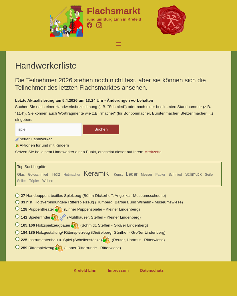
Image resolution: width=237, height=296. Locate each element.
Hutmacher (71, 175)
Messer (146, 175)
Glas (21, 174)
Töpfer (34, 181)
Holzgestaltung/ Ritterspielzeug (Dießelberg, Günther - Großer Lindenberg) (93, 232)
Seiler (21, 181)
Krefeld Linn (84, 270)
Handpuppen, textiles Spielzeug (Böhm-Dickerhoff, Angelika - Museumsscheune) (93, 195)
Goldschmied (38, 175)
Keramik (97, 173)
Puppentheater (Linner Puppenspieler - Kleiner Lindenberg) (80, 209)
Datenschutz (151, 270)
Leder (132, 174)
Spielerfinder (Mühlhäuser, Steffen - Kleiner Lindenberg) (81, 217)
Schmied (175, 175)
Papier (161, 175)
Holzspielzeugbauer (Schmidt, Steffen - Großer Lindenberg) (84, 225)
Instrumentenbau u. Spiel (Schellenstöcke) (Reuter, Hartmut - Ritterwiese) (93, 240)
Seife (209, 175)
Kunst (118, 175)
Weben (47, 181)
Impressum (118, 270)
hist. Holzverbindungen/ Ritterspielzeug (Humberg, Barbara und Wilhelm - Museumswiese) (102, 202)
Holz (56, 174)
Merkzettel (153, 152)
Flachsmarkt (113, 11)
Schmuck (193, 174)
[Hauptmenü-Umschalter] (118, 44)
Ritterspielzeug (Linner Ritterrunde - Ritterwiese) (71, 248)
